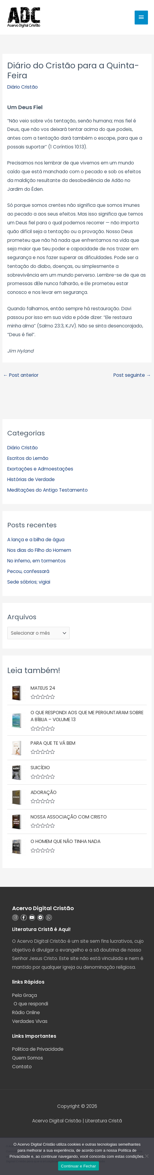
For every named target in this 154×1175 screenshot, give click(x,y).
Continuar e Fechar (78, 1166)
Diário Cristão (22, 87)
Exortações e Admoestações (40, 469)
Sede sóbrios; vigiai (28, 582)
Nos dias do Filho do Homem (39, 550)
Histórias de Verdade (31, 479)
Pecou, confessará (28, 571)
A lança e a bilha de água (35, 539)
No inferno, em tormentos (36, 561)
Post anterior (20, 375)
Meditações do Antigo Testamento (47, 490)
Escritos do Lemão (27, 458)
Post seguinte (132, 375)
